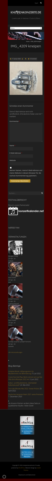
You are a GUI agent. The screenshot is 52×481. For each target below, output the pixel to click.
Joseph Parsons (13, 299)
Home (27, 41)
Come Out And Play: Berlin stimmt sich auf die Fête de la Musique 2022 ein (25, 378)
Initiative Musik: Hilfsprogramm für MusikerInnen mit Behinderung (21, 372)
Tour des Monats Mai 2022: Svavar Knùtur (23, 388)
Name (12, 145)
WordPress (21, 468)
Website (13, 160)
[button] (4, 476)
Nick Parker (12, 277)
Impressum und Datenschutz (26, 475)
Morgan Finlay (13, 256)
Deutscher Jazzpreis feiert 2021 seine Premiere (25, 394)
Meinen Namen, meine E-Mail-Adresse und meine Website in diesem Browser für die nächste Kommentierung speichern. (26, 173)
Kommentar (15, 121)
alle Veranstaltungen (15, 352)
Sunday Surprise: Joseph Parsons (19, 342)
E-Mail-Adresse (16, 153)
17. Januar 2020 (16, 59)
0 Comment (33, 59)
